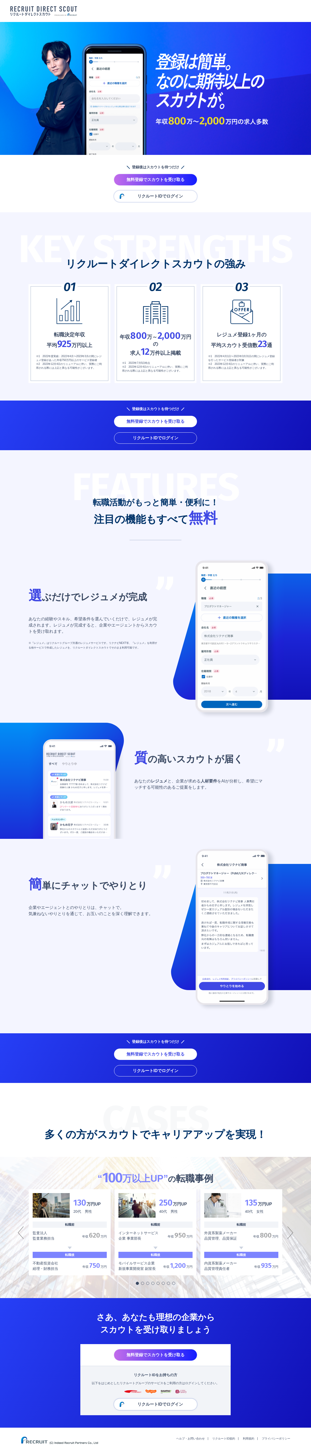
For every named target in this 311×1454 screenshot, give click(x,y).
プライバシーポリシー (276, 1438)
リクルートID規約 (223, 1438)
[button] (137, 1283)
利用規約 (248, 1438)
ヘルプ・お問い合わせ (190, 1438)
